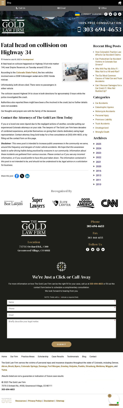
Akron (4, 366)
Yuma (4, 370)
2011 (97, 180)
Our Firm (14, 356)
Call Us (20, 8)
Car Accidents (101, 103)
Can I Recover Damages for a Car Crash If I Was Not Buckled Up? (108, 88)
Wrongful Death (102, 132)
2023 (97, 153)
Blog (84, 356)
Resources (20, 401)
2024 (97, 148)
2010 (97, 184)
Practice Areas (27, 356)
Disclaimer (49, 401)
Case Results (58, 356)
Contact (93, 356)
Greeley (64, 366)
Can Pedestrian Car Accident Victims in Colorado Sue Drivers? (108, 62)
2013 (97, 175)
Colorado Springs (29, 366)
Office (102, 8)
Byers (17, 366)
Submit (61, 344)
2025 (97, 144)
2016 (97, 171)
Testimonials (73, 356)
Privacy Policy (35, 401)
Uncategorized (27, 59)
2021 (97, 162)
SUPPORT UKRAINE (88, 14)
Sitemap (60, 401)
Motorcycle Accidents (105, 111)
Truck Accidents (102, 123)
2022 (97, 157)
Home (4, 356)
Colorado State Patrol (26, 72)
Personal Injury (102, 115)
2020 (97, 166)
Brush (11, 366)
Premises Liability (103, 119)
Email (61, 8)
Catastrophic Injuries (104, 107)
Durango (43, 366)
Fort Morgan (54, 366)
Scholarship (43, 356)
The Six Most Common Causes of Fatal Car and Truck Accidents (108, 78)
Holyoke (73, 366)
